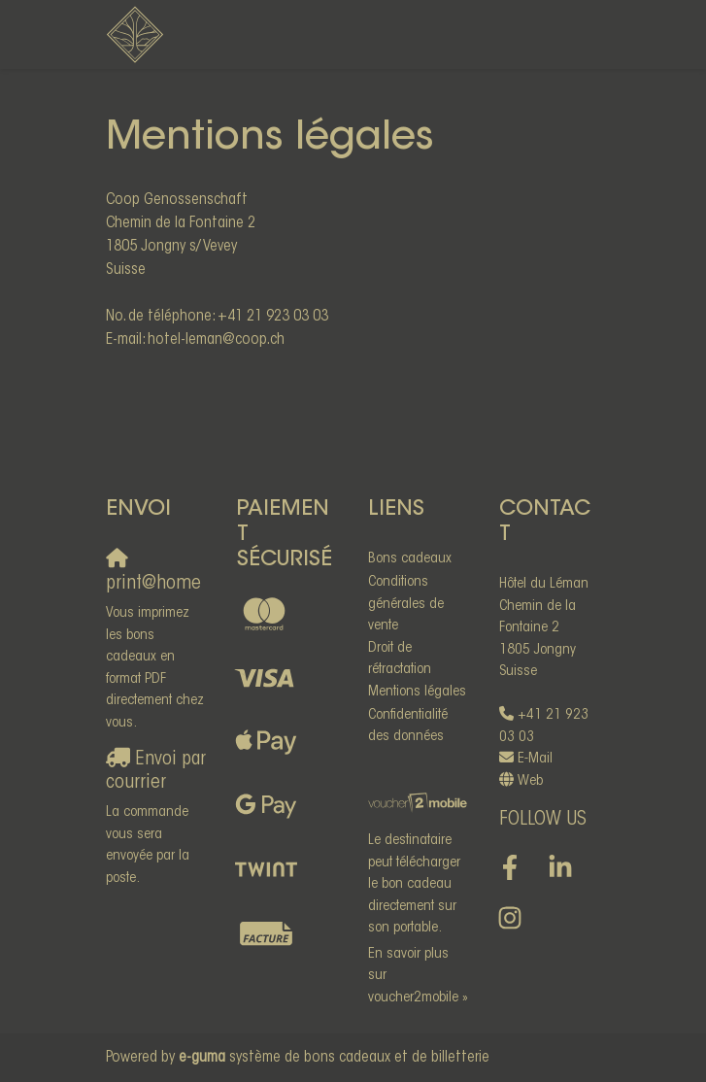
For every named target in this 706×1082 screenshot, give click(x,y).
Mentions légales (417, 692)
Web (530, 781)
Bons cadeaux (410, 559)
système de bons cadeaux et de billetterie (334, 1057)
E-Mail (535, 759)
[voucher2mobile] (419, 804)
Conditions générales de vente (406, 604)
